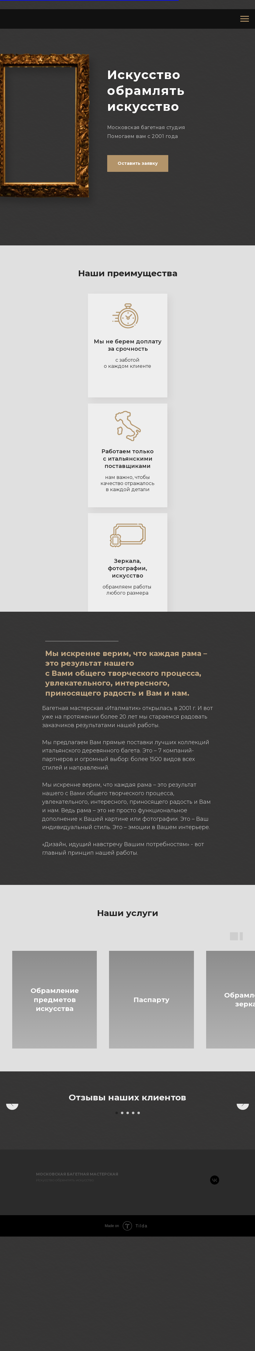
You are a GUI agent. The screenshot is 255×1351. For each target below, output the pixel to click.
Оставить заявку (138, 163)
